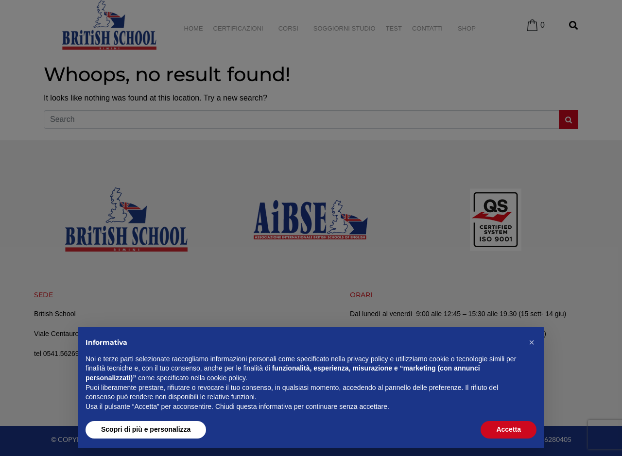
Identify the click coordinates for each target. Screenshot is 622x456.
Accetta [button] (508, 429)
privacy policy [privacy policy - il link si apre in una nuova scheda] (367, 359)
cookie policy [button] (226, 378)
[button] (531, 342)
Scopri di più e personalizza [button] (145, 429)
